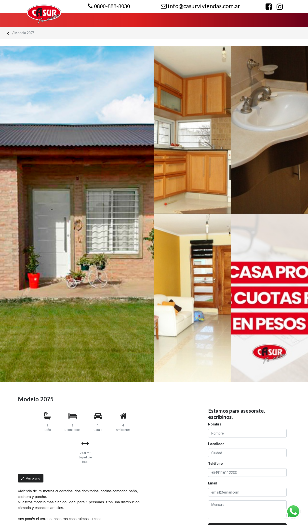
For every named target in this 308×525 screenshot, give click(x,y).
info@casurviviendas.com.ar (200, 5)
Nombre (214, 424)
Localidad (216, 444)
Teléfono (215, 464)
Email (212, 483)
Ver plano (30, 478)
